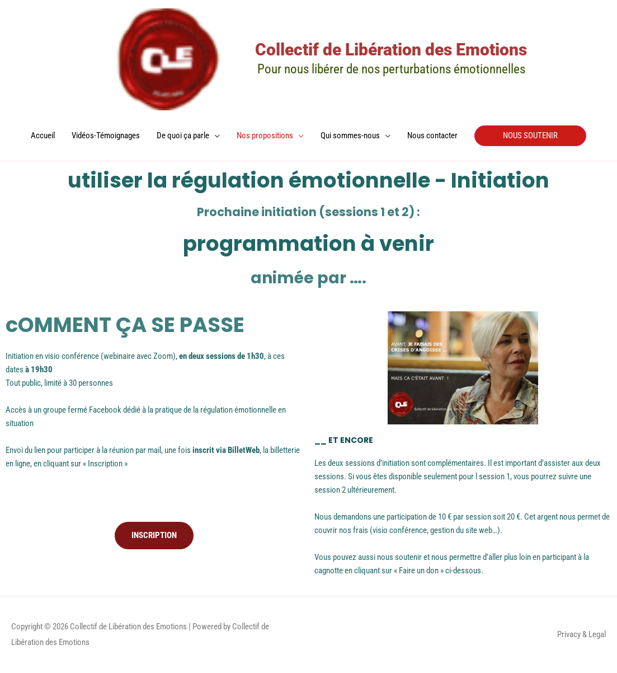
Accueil (43, 135)
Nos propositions (265, 135)
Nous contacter (432, 135)
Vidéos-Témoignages (106, 135)
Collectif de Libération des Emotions (391, 49)
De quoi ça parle (183, 135)
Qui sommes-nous (350, 135)
